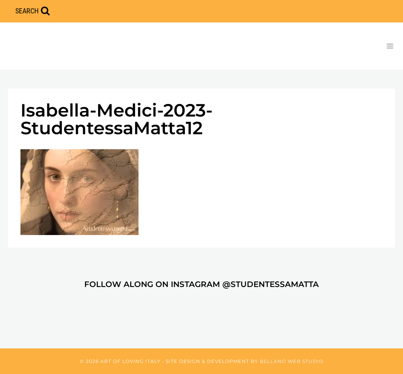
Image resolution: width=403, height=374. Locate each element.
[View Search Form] (33, 11)
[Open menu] (390, 46)
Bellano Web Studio (292, 361)
